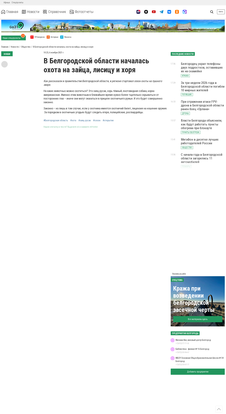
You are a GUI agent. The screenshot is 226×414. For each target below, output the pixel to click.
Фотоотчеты (81, 12)
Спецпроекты (17, 2)
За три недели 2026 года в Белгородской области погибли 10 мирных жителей (202, 86)
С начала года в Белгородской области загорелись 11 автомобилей (201, 158)
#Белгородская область (56, 120)
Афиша (7, 2)
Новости (30, 12)
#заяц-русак (84, 120)
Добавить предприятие (198, 371)
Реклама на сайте (179, 274)
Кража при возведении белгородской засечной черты (194, 299)
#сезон (96, 120)
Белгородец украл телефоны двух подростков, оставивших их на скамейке (202, 67)
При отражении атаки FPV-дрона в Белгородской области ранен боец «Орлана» (202, 105)
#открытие (108, 120)
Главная (9, 12)
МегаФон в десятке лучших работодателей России (199, 141)
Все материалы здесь (198, 319)
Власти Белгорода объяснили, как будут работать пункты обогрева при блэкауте (201, 124)
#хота (73, 120)
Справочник (54, 12)
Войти (221, 12)
